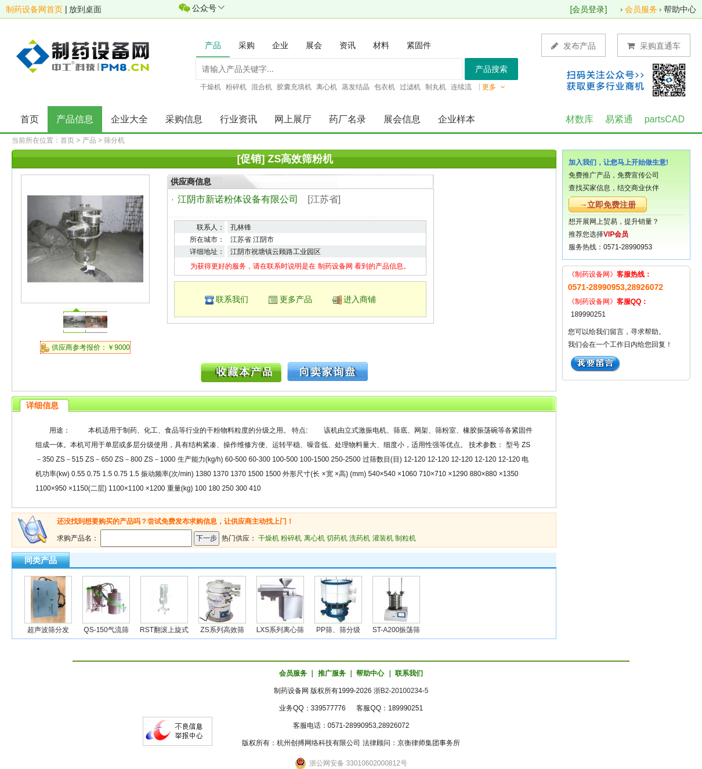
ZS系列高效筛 (222, 630)
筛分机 (114, 140)
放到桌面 (85, 9)
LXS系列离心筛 (280, 630)
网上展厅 (293, 119)
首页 (29, 119)
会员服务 (641, 9)
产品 (89, 140)
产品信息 (74, 119)
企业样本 (456, 119)
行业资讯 (238, 119)
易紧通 (619, 119)
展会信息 (402, 119)
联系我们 (232, 299)
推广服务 (332, 673)
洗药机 (359, 538)
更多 (493, 87)
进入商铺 (359, 299)
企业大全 (129, 119)
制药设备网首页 (34, 9)
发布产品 (573, 45)
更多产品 (296, 299)
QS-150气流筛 (106, 630)
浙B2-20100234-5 (401, 691)
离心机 (314, 538)
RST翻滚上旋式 (164, 630)
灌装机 (382, 538)
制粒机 (405, 538)
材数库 (580, 119)
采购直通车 (654, 45)
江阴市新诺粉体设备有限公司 (238, 199)
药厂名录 (347, 119)
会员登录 (588, 9)
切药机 (337, 538)
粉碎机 (291, 538)
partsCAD (665, 119)
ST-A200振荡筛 (396, 630)
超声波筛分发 (48, 630)
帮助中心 (680, 9)
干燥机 (268, 538)
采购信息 (183, 119)
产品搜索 (491, 69)
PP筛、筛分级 (338, 630)
